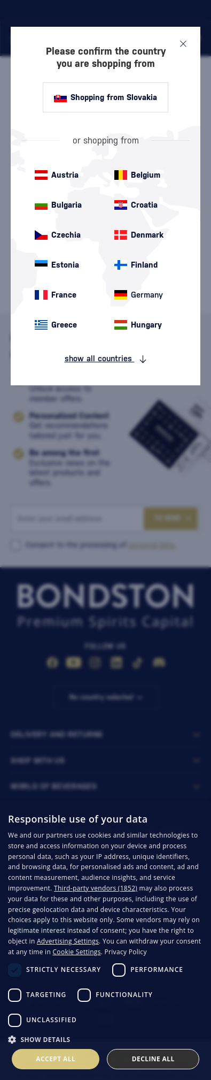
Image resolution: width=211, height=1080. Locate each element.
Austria (57, 175)
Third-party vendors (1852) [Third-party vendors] (95, 888)
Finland (136, 265)
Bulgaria (58, 205)
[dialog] (105, 940)
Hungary (138, 325)
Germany (138, 295)
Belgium (137, 175)
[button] (105, 1039)
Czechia (58, 235)
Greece (56, 325)
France (55, 295)
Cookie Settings (77, 951)
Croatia (136, 205)
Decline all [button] (153, 1058)
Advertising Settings (68, 941)
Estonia (57, 265)
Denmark (138, 235)
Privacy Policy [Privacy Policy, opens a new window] (126, 951)
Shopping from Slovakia (105, 97)
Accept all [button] (55, 1058)
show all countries (106, 358)
